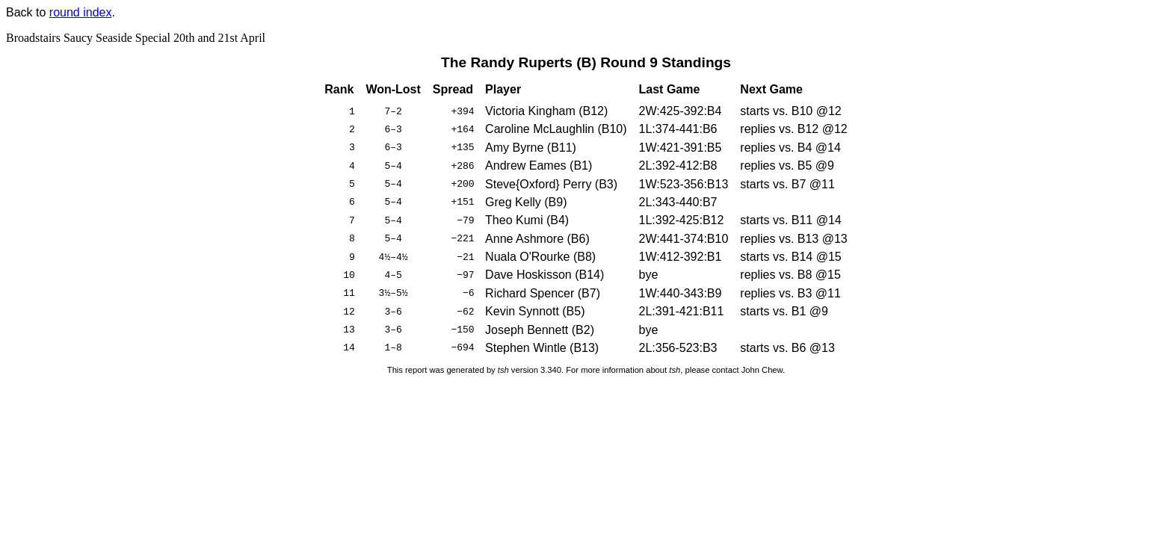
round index (80, 12)
